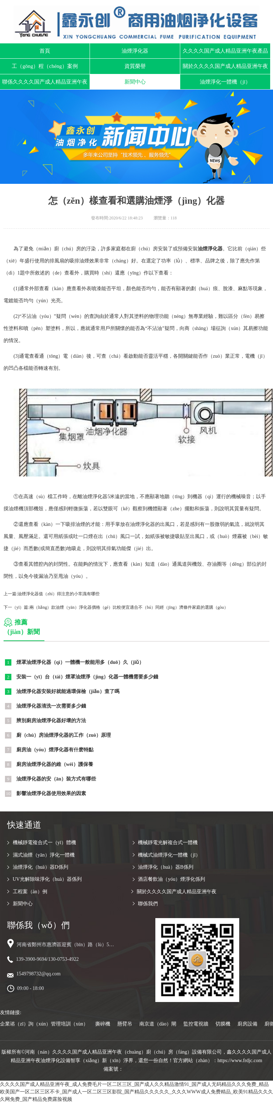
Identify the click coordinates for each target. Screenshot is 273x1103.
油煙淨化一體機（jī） (225, 82)
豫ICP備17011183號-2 (146, 1069)
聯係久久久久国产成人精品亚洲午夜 (44, 82)
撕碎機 (102, 1024)
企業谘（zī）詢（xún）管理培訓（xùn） (44, 1024)
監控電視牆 (195, 1024)
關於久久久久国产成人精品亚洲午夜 (225, 66)
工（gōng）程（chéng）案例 (45, 66)
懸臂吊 (124, 1024)
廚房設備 (247, 1024)
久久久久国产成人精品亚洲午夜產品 (225, 51)
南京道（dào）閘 (157, 1024)
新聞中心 (135, 82)
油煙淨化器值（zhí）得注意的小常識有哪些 (58, 593)
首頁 (44, 51)
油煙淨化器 (135, 51)
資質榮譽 (135, 66)
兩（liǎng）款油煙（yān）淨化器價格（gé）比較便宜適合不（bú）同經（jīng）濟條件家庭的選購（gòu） (129, 607)
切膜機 (222, 1024)
